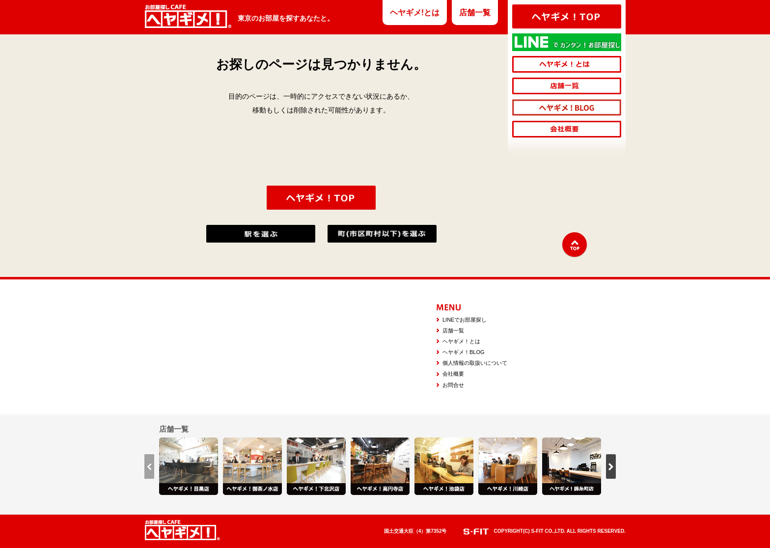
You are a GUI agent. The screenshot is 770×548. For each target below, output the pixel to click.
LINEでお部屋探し (464, 320)
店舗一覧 (475, 12)
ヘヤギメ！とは (461, 341)
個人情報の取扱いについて (474, 363)
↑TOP (574, 245)
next (611, 466)
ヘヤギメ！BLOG (463, 352)
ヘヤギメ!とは (415, 12)
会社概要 (453, 374)
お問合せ (453, 385)
